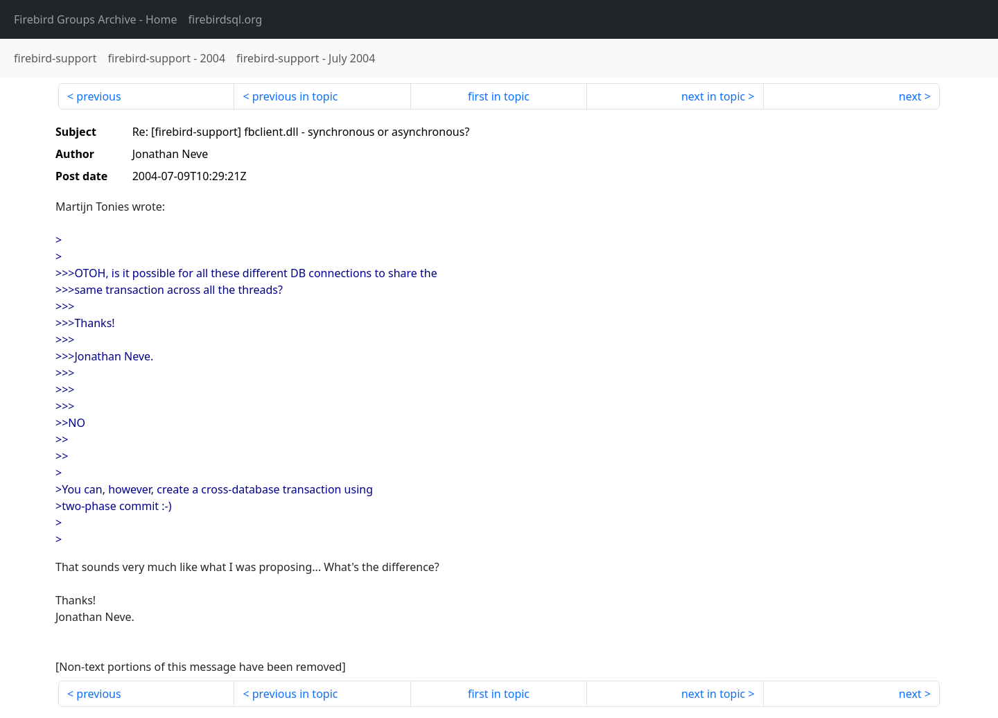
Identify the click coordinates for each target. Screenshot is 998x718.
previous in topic (295, 96)
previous (98, 96)
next (910, 96)
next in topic (713, 96)
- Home (95, 19)
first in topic (498, 96)
